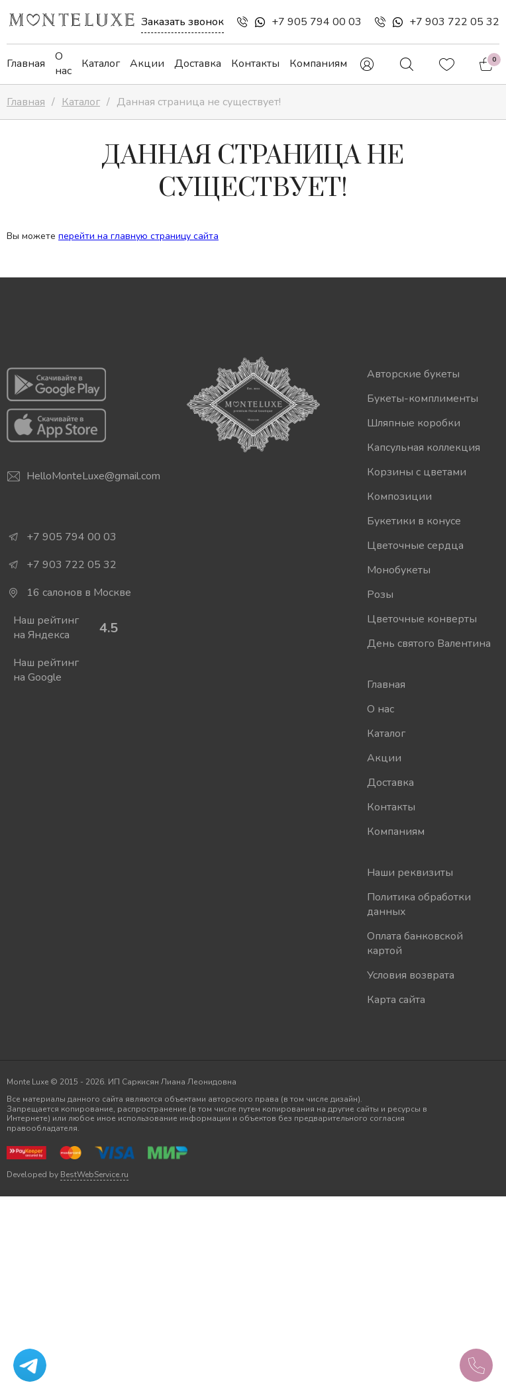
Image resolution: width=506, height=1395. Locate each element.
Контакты (255, 63)
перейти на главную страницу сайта (138, 236)
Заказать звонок (182, 22)
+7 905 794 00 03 (317, 22)
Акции (147, 63)
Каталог (100, 63)
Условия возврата (410, 975)
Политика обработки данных (419, 904)
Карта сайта (396, 999)
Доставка (197, 63)
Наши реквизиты (410, 872)
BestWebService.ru (94, 1174)
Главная (26, 63)
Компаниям (318, 63)
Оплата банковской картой (415, 943)
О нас (63, 63)
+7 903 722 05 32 (454, 22)
